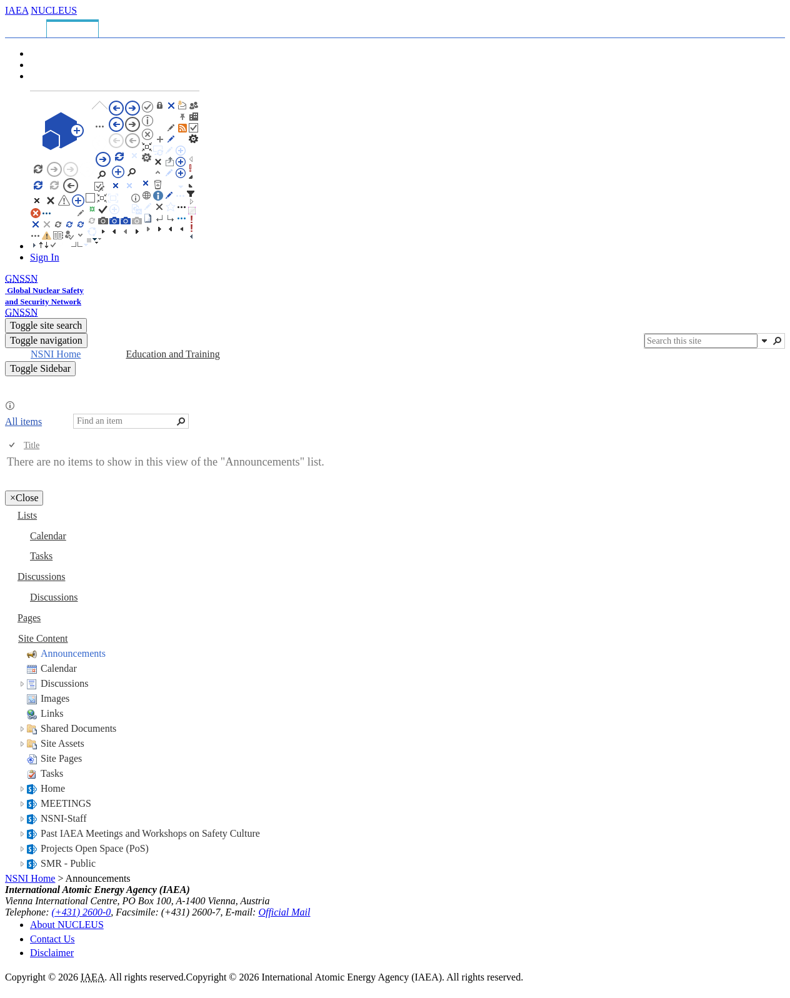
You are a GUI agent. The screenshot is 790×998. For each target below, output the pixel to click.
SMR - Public (68, 863)
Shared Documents (78, 728)
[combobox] (701, 341)
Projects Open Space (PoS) (95, 848)
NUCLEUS (54, 10)
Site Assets (62, 743)
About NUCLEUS (67, 924)
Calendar (59, 668)
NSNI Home (30, 878)
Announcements (73, 653)
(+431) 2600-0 (81, 912)
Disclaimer (52, 952)
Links (52, 713)
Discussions (64, 683)
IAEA (16, 10)
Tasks (52, 773)
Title (31, 445)
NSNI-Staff (63, 818)
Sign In (44, 257)
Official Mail (284, 912)
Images (55, 698)
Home (53, 788)
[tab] (28, 26)
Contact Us (52, 939)
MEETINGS (66, 803)
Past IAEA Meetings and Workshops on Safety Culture (150, 833)
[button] (764, 340)
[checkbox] (13, 445)
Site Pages (61, 758)
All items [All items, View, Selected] (23, 421)
